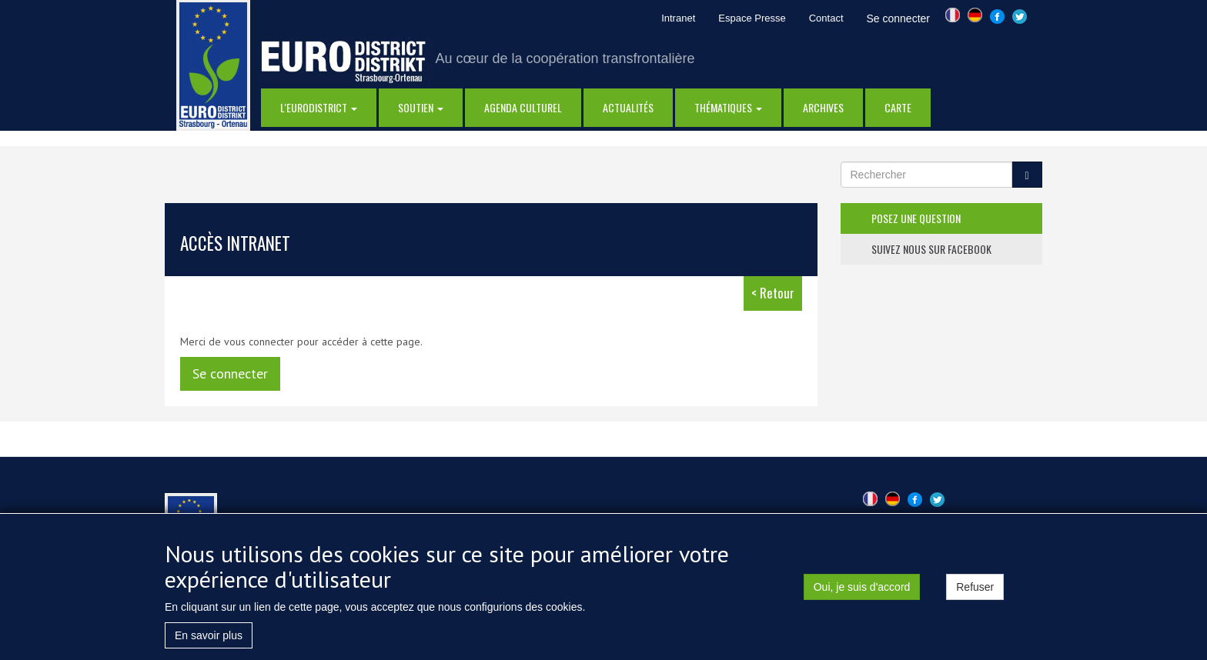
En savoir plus (208, 639)
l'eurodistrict (318, 107)
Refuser (975, 591)
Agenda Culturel (523, 107)
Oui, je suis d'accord (862, 591)
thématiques (728, 107)
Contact (826, 18)
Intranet (678, 18)
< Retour (772, 292)
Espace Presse (751, 18)
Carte (897, 107)
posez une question (916, 218)
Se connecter (899, 18)
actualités (628, 107)
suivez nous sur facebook (931, 249)
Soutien (420, 107)
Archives (823, 107)
